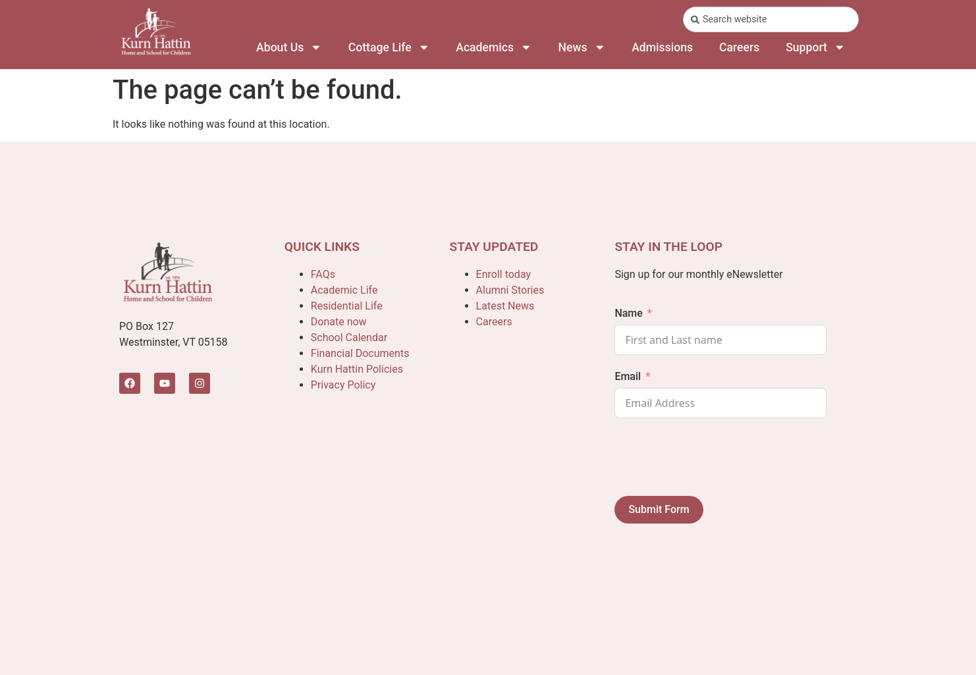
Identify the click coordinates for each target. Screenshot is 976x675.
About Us (289, 47)
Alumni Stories (510, 290)
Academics (493, 47)
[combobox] (771, 19)
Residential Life (347, 306)
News (582, 47)
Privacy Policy (343, 385)
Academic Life (344, 290)
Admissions (662, 47)
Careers (739, 47)
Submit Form (658, 509)
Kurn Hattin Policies (357, 369)
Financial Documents (360, 353)
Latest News (505, 306)
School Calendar (349, 337)
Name (628, 313)
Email (627, 376)
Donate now (339, 321)
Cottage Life (388, 47)
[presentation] (714, 457)
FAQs (323, 274)
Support (815, 47)
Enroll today (503, 274)
